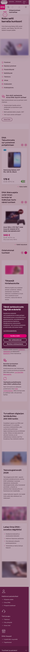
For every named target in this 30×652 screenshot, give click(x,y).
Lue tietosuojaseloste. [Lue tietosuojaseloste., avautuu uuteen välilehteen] (10, 331)
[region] (15, 326)
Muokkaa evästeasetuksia (15, 344)
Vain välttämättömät (15, 340)
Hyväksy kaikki (15, 336)
